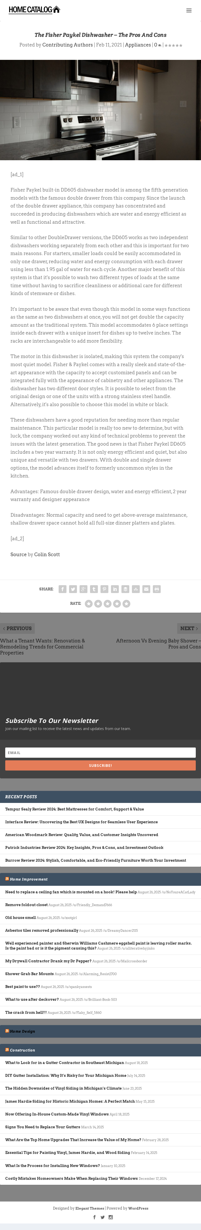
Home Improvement (29, 879)
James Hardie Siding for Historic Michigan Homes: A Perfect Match (70, 1101)
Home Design (22, 1031)
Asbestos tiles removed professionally (41, 930)
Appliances (138, 45)
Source (18, 554)
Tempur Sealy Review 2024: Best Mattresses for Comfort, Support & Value (74, 809)
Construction (22, 1050)
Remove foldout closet (26, 905)
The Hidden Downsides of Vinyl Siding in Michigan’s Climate (63, 1088)
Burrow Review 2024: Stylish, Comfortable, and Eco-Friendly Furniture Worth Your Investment (95, 860)
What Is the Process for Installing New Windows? (52, 1166)
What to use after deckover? (32, 999)
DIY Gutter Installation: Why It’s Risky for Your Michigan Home (65, 1075)
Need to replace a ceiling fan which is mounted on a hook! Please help (71, 892)
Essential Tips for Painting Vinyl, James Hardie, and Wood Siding (67, 1153)
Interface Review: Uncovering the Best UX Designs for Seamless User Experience (81, 822)
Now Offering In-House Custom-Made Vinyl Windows (57, 1114)
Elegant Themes (89, 1208)
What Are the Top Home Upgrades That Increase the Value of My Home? (73, 1140)
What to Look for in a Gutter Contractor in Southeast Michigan (64, 1063)
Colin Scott (47, 554)
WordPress (138, 1208)
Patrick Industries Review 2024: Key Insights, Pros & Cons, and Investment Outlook (84, 848)
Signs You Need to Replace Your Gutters (42, 1127)
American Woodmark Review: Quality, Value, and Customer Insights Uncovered (81, 835)
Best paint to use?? (22, 987)
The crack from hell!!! (26, 1012)
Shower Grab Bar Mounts (29, 974)
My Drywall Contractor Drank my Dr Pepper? (48, 961)
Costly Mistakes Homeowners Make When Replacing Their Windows (71, 1178)
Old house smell (20, 918)
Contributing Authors (67, 45)
